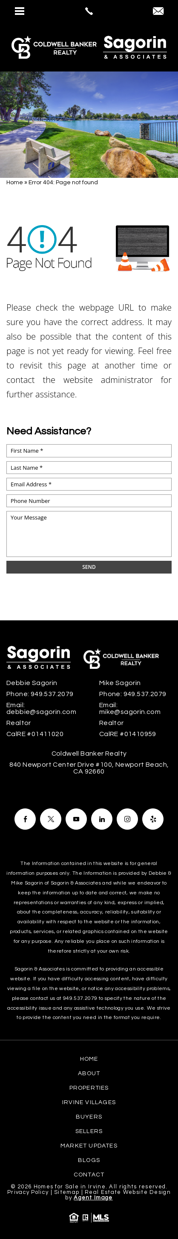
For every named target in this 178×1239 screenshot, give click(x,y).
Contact (89, 1175)
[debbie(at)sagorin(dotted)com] (158, 12)
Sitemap (66, 1192)
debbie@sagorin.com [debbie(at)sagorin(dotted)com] (41, 711)
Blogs (89, 1160)
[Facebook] (25, 819)
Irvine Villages (89, 1102)
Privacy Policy (28, 1192)
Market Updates (89, 1146)
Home (89, 1059)
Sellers (89, 1131)
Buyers (89, 1117)
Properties (89, 1088)
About (89, 1073)
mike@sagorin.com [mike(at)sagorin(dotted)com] (130, 711)
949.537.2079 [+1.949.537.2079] (52, 694)
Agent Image (93, 1198)
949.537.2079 (80, 998)
